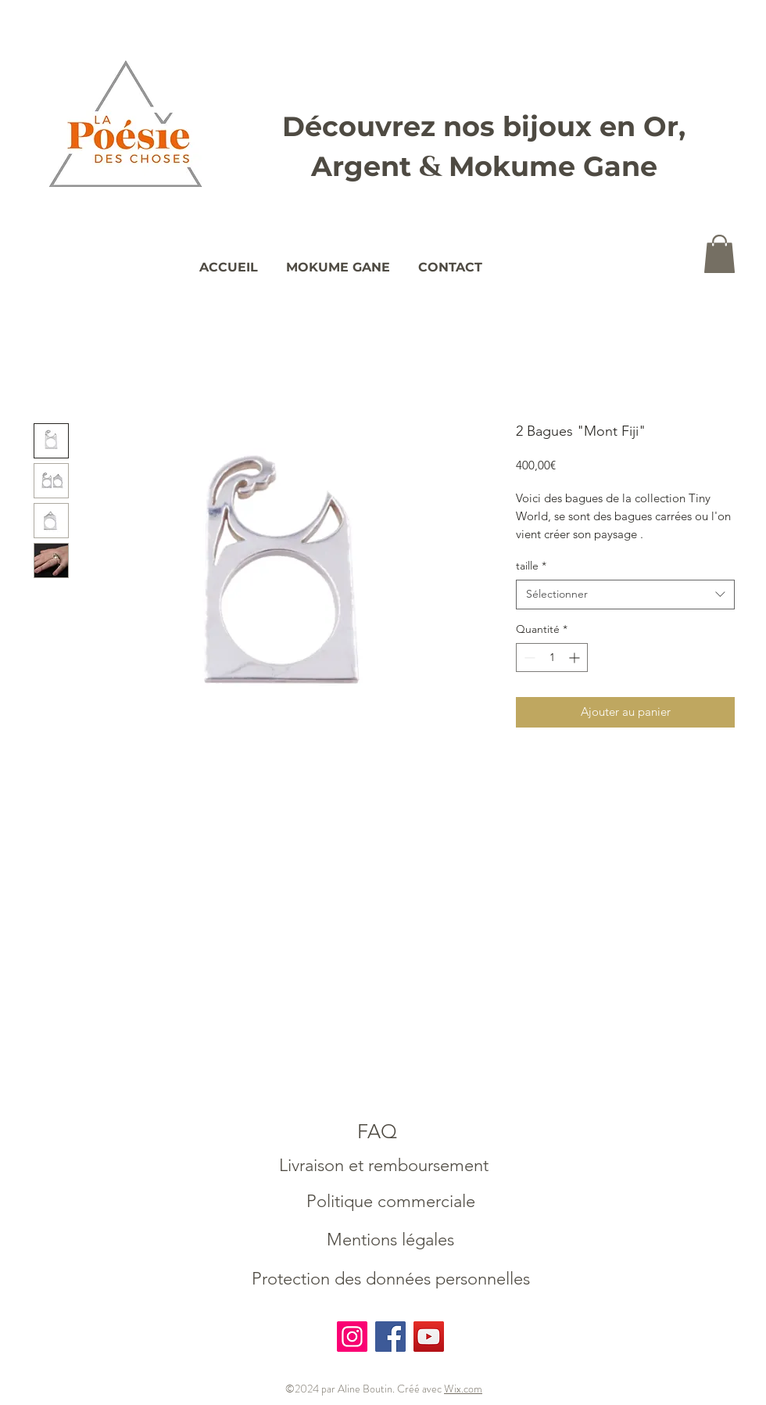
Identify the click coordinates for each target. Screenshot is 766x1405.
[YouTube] (428, 1336)
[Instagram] (352, 1336)
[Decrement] (528, 657)
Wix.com (463, 1388)
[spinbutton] (552, 657)
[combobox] (625, 594)
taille (531, 566)
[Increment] (575, 657)
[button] (719, 254)
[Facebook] (390, 1336)
